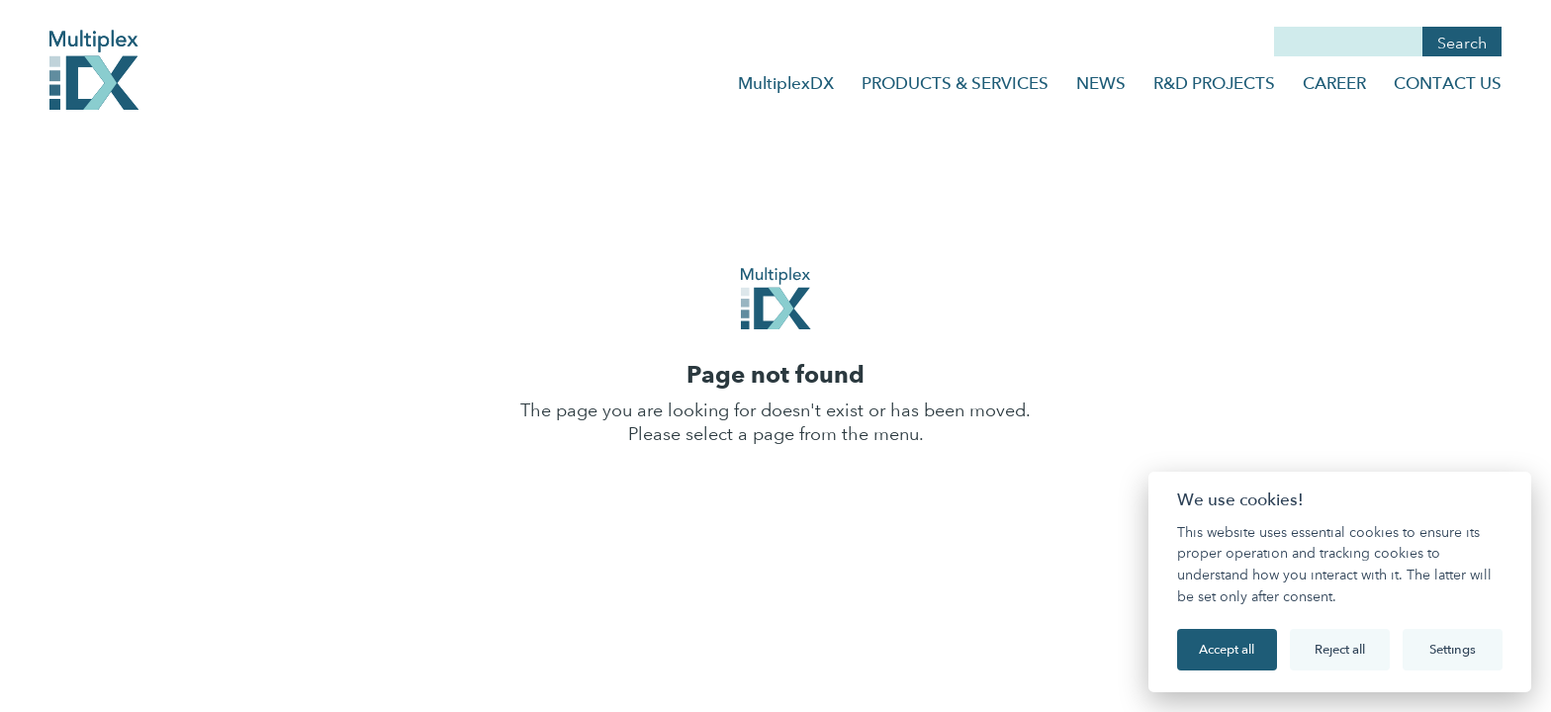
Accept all (1226, 649)
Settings (1452, 649)
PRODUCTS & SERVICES (955, 83)
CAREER (1334, 83)
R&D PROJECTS (1214, 83)
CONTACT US (1448, 83)
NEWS (1101, 83)
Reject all (1340, 649)
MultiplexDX (786, 83)
